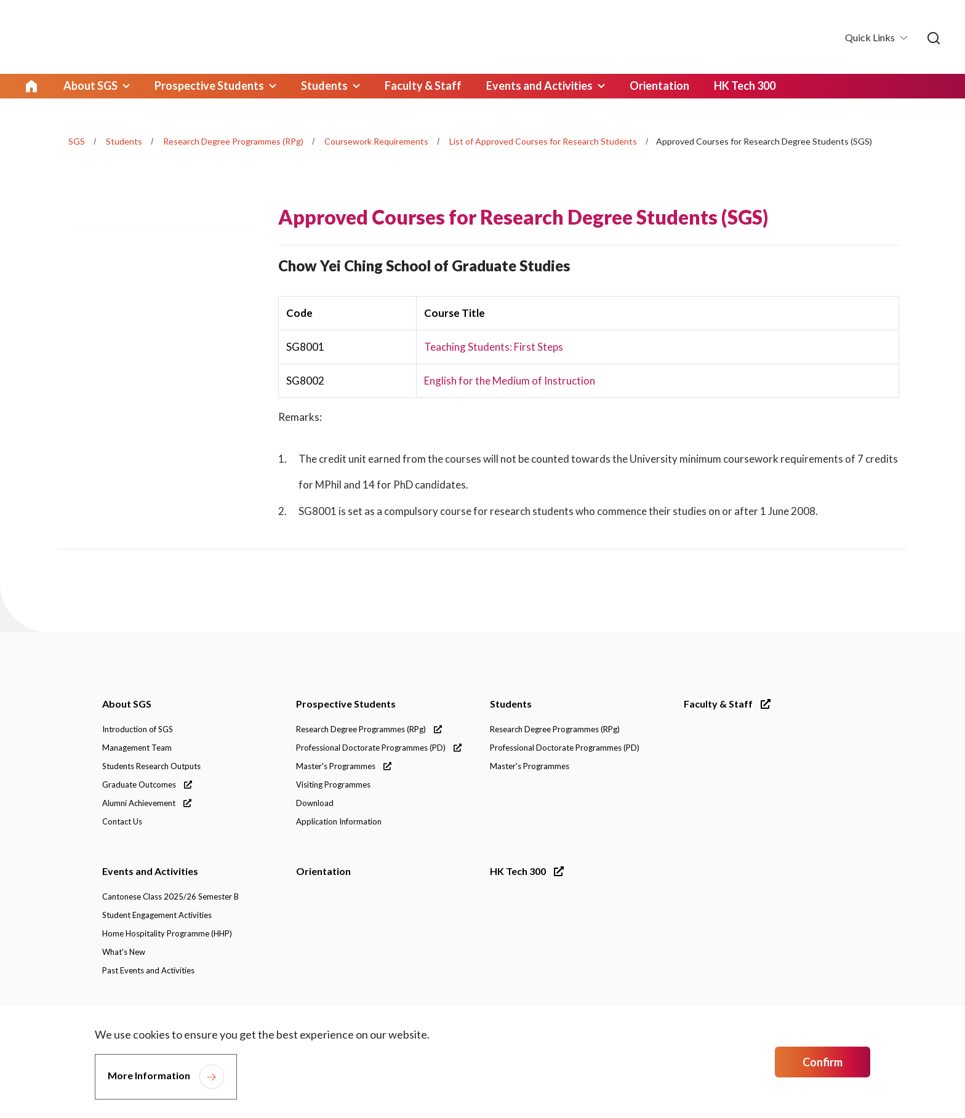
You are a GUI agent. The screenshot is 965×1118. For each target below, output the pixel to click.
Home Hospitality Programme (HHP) (167, 934)
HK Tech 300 (527, 871)
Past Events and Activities (148, 971)
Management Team (137, 748)
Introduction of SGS (137, 730)
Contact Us (122, 822)
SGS (76, 141)
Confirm (823, 1062)
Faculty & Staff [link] (409, 86)
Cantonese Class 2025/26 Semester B (170, 897)
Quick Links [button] (871, 37)
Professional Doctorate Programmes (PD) (379, 748)
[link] (933, 38)
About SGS (126, 704)
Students (124, 141)
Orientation (323, 871)
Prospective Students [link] (203, 86)
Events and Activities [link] (520, 86)
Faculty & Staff (727, 704)
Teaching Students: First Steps (493, 346)
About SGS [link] (88, 86)
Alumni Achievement (146, 804)
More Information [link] (149, 1075)
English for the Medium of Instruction (509, 380)
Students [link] (314, 86)
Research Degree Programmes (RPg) (233, 141)
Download (315, 804)
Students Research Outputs (151, 767)
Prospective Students (346, 704)
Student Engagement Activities (157, 915)
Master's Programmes (343, 767)
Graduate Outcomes (147, 785)
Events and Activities (150, 871)
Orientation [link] (635, 86)
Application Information (339, 822)
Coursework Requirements (376, 141)
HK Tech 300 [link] (720, 86)
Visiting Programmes (333, 785)
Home (31, 86)
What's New (123, 952)
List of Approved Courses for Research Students (543, 141)
